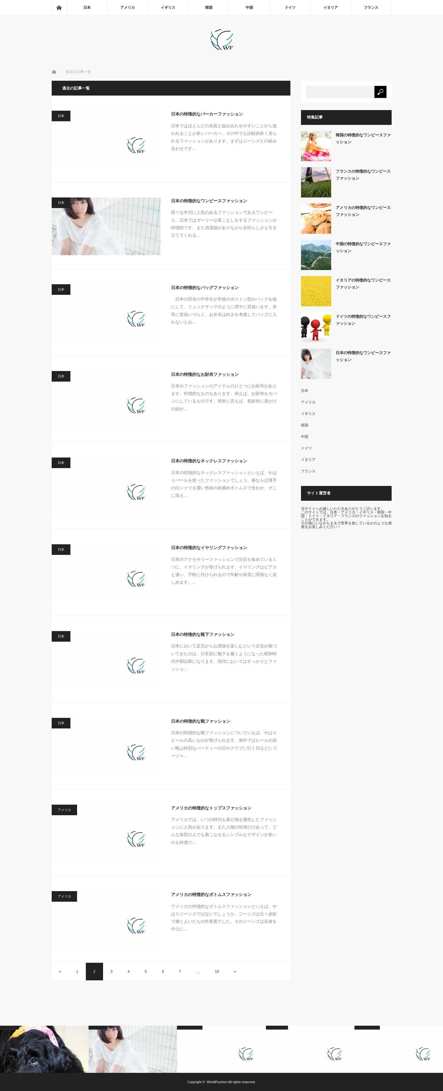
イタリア (330, 7)
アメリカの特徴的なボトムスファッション (211, 894)
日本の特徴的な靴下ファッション (202, 634)
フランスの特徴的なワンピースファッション (363, 175)
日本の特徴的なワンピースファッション (209, 200)
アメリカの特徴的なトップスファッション (211, 808)
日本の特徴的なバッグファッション (205, 287)
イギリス (168, 7)
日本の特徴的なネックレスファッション (209, 460)
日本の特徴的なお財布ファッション (205, 374)
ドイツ (290, 7)
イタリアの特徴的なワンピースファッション (363, 283)
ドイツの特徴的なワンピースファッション (363, 320)
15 (217, 971)
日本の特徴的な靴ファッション (200, 721)
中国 (249, 7)
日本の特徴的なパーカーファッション (207, 114)
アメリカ (127, 7)
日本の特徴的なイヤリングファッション (209, 547)
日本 (87, 7)
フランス (371, 7)
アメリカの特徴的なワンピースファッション (363, 211)
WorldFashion (217, 1082)
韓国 (208, 7)
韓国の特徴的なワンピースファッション (363, 138)
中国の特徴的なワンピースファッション (363, 247)
